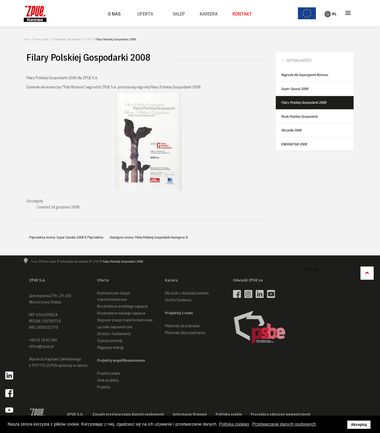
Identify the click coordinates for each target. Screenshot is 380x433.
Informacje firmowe (190, 414)
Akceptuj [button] (359, 424)
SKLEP (179, 14)
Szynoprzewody (109, 340)
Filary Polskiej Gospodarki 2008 (303, 102)
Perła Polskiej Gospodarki (299, 116)
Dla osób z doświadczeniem (187, 293)
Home (27, 39)
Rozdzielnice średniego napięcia (122, 306)
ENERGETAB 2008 (294, 144)
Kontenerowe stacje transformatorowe (113, 296)
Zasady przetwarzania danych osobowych (128, 414)
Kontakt (242, 14)
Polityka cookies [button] (234, 424)
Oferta (145, 14)
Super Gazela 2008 (294, 89)
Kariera (209, 14)
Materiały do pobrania (182, 325)
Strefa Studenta (178, 300)
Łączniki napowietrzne (114, 327)
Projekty (103, 387)
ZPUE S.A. (311, 269)
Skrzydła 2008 (291, 130)
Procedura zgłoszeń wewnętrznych (280, 414)
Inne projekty (108, 380)
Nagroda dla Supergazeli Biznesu (304, 75)
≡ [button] (348, 14)
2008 (88, 39)
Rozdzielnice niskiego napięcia (121, 313)
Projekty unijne (108, 373)
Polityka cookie (229, 414)
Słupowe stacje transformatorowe (125, 320)
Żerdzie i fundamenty (114, 333)
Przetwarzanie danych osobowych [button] (284, 424)
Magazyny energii (110, 347)
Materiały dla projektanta (185, 332)
